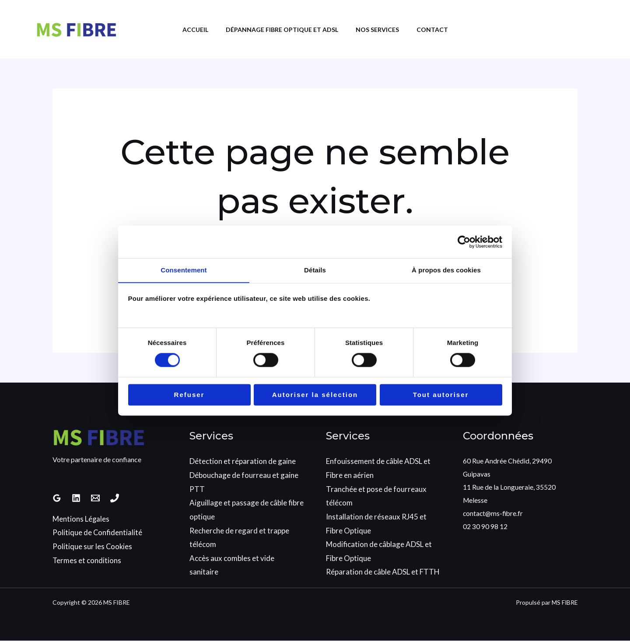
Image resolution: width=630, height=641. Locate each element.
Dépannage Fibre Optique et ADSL (280, 29)
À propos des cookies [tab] (446, 270)
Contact (439, 29)
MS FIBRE (564, 602)
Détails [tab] (315, 270)
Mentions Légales (81, 519)
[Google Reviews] (56, 498)
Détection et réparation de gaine (242, 461)
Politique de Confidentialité (97, 532)
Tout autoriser (441, 395)
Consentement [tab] (183, 270)
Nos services (379, 29)
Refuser (189, 395)
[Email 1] (95, 498)
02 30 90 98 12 (485, 526)
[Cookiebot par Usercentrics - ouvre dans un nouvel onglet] (464, 241)
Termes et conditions (87, 560)
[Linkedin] (76, 498)
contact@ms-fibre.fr (494, 513)
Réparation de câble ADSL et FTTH (383, 572)
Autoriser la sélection (315, 395)
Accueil (189, 29)
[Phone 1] (114, 498)
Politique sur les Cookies (92, 546)
